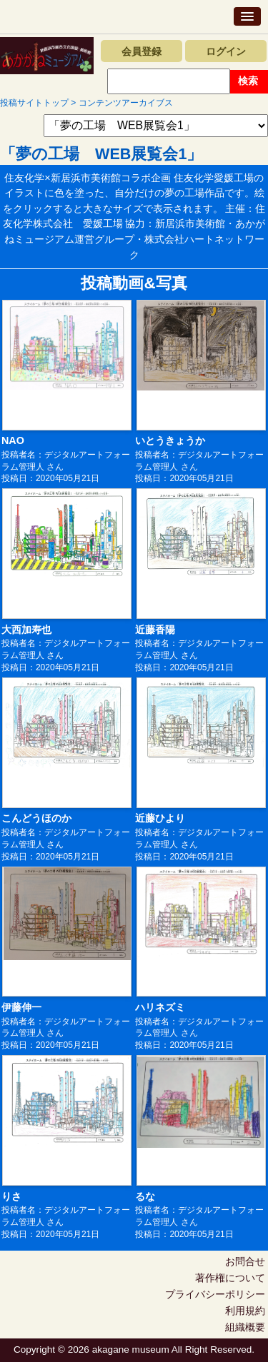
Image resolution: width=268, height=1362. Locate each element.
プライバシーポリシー (215, 1294)
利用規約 (245, 1310)
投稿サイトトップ (34, 103)
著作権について (230, 1277)
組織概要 (245, 1327)
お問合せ (245, 1261)
